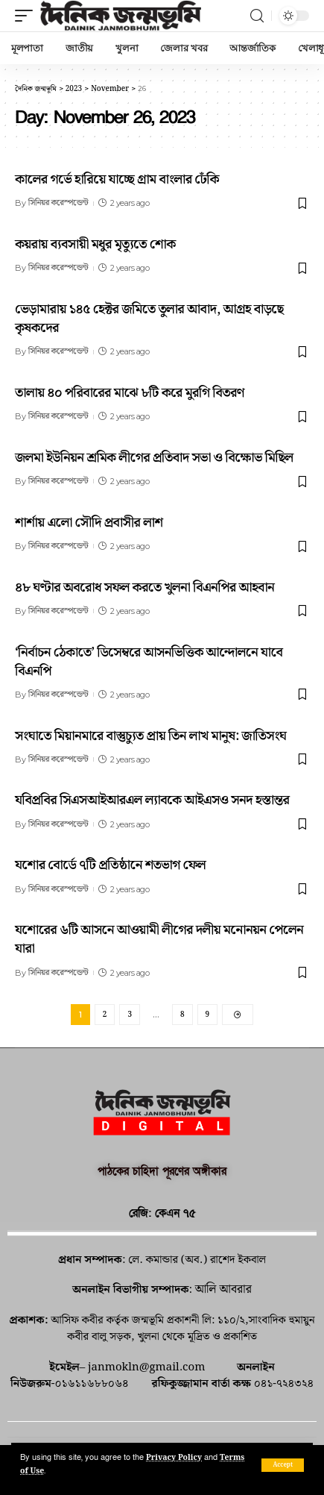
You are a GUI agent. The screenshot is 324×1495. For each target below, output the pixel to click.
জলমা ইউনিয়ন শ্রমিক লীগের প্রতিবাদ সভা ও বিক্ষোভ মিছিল (154, 457)
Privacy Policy (174, 1458)
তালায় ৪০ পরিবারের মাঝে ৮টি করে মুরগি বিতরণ (129, 393)
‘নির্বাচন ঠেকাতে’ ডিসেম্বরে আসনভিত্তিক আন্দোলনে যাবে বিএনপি (148, 662)
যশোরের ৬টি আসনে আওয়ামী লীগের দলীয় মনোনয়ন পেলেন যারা (159, 939)
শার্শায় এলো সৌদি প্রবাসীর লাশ (88, 522)
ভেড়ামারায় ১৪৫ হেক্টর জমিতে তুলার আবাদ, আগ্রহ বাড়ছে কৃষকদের (149, 318)
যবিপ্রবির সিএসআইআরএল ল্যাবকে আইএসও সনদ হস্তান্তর (152, 800)
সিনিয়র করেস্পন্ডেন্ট (58, 203)
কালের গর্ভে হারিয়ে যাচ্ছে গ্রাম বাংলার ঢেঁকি (117, 179)
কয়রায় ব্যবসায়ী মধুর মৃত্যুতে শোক (95, 244)
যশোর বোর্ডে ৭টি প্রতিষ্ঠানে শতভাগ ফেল (110, 865)
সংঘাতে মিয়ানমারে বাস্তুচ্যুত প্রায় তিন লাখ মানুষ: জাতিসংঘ (150, 736)
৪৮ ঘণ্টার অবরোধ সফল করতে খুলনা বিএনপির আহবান (144, 587)
